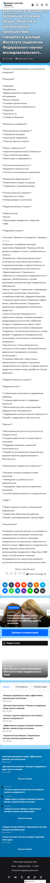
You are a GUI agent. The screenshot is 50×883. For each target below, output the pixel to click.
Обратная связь (24, 866)
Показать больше (25, 779)
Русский (29, 881)
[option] (25, 612)
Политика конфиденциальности (25, 870)
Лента (13, 866)
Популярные (22, 687)
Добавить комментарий (25, 632)
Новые (6, 687)
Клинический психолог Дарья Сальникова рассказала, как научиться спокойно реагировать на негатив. (24, 619)
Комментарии (40, 687)
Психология (13, 608)
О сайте (36, 866)
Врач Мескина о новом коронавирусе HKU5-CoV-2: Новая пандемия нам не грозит (22, 671)
